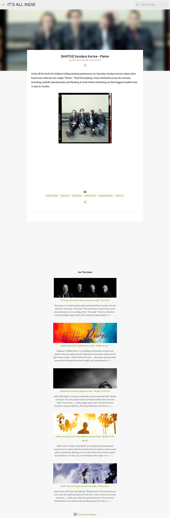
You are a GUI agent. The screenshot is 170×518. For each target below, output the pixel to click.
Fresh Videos (52, 196)
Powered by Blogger (85, 514)
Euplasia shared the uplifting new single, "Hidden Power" (85, 345)
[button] (85, 65)
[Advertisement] (85, 243)
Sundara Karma (105, 196)
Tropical (119, 196)
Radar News (90, 196)
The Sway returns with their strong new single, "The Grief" (85, 300)
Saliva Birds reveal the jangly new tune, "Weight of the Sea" (85, 391)
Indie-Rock (77, 196)
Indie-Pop (65, 196)
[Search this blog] (154, 4)
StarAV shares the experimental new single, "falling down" (85, 486)
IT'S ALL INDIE (21, 4)
